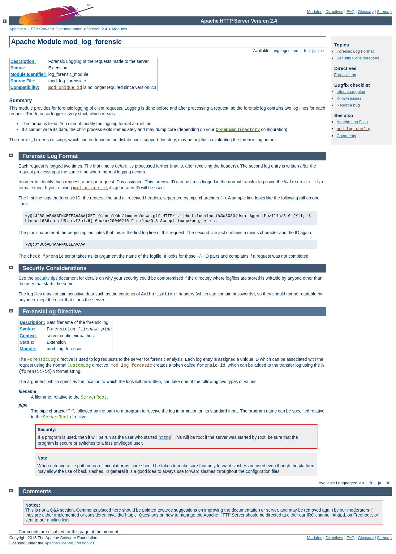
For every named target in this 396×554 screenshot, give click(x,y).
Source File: (23, 80)
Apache (16, 29)
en (296, 50)
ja (314, 50)
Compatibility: (25, 87)
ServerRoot (94, 397)
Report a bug (348, 105)
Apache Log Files (352, 122)
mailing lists (58, 519)
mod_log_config (353, 129)
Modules (314, 11)
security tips (46, 278)
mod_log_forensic (131, 365)
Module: (28, 348)
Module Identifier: (29, 74)
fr (305, 50)
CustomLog (79, 365)
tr (322, 50)
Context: (28, 335)
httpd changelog (351, 91)
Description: (23, 61)
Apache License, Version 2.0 (69, 543)
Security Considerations (358, 58)
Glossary (365, 11)
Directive (69, 311)
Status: (18, 67)
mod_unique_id (65, 87)
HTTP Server (39, 29)
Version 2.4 (97, 29)
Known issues (349, 98)
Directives (334, 11)
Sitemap (384, 11)
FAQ (350, 11)
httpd (164, 437)
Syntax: (28, 328)
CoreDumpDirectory (238, 129)
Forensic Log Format (355, 51)
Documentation (68, 29)
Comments (346, 135)
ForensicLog (345, 74)
